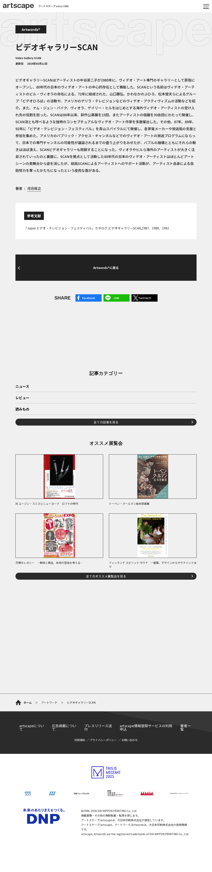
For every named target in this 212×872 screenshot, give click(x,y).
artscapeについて (31, 727)
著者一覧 (185, 727)
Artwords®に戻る (106, 267)
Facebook (88, 298)
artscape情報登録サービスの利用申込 (146, 727)
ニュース (22, 386)
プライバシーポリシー (103, 740)
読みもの (22, 409)
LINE (116, 298)
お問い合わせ (129, 740)
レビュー (22, 398)
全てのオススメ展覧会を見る (106, 576)
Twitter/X (144, 298)
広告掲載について (64, 727)
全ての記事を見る (106, 422)
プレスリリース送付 (98, 727)
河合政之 (34, 188)
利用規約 (79, 740)
